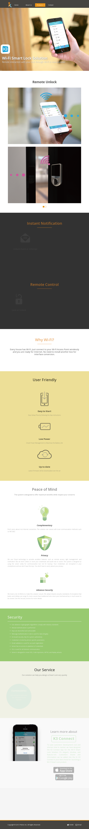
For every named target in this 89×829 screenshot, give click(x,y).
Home (16, 5)
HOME (70, 825)
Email (78, 825)
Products (40, 5)
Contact (50, 5)
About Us (29, 5)
